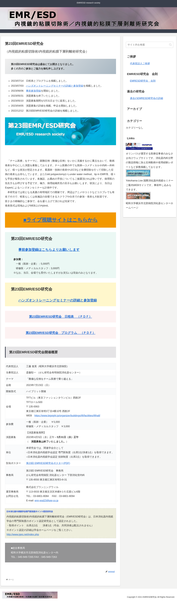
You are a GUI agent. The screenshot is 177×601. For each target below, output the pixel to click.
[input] (149, 45)
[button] (170, 44)
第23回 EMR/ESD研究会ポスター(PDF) (48, 463)
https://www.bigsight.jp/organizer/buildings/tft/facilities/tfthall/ (67, 415)
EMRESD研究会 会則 (143, 80)
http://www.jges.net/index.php (22, 534)
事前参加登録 (33, 90)
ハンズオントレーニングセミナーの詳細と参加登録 (54, 85)
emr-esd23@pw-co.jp (46, 500)
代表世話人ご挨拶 (140, 63)
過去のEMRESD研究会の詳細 (146, 98)
